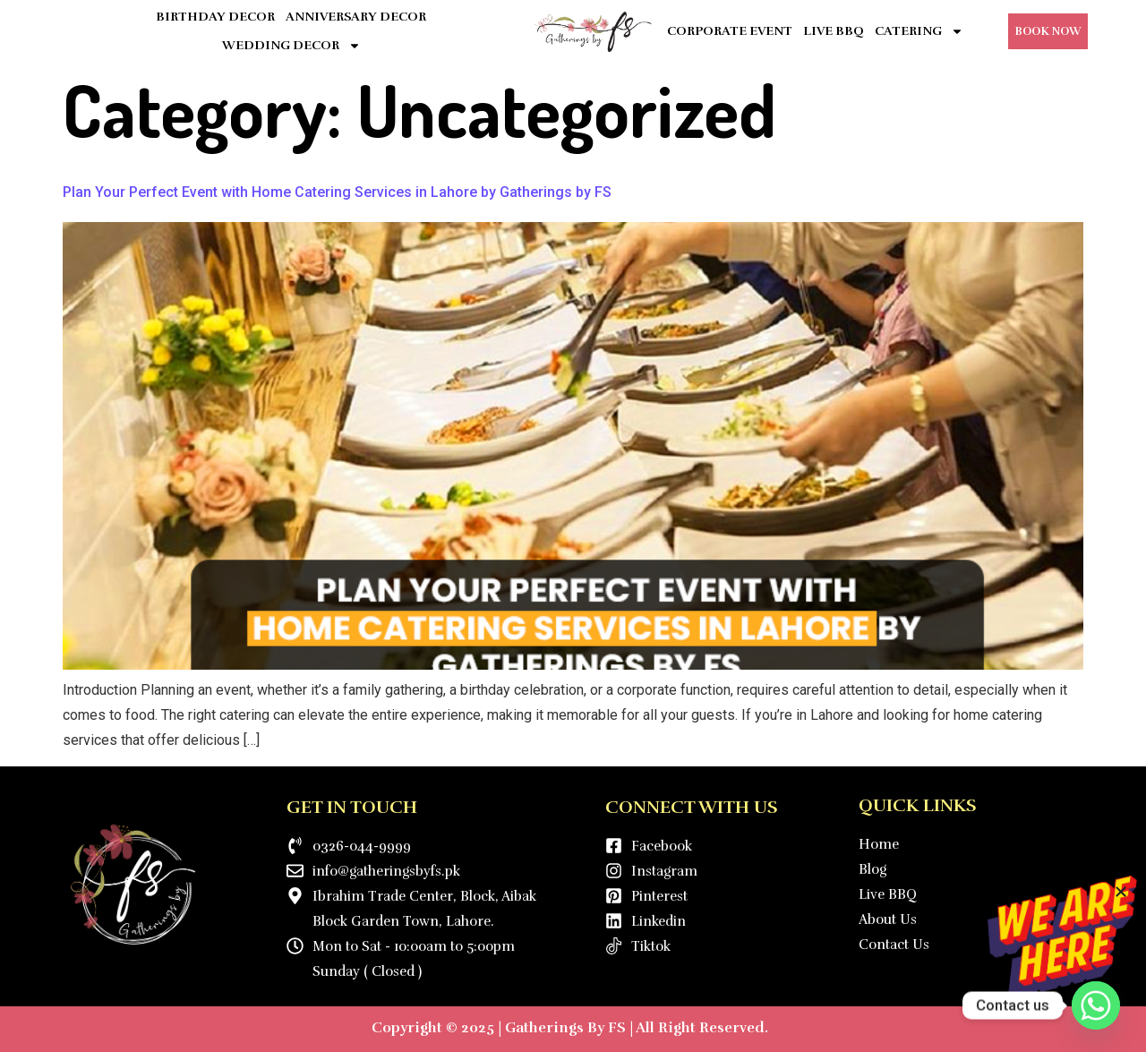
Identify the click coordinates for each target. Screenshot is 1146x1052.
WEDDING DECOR (291, 45)
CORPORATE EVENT (729, 30)
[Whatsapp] (1096, 1005)
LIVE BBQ (833, 30)
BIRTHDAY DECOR (215, 16)
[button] (1121, 892)
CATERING (919, 31)
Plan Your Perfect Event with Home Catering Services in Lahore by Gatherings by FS (337, 192)
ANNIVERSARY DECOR (356, 16)
